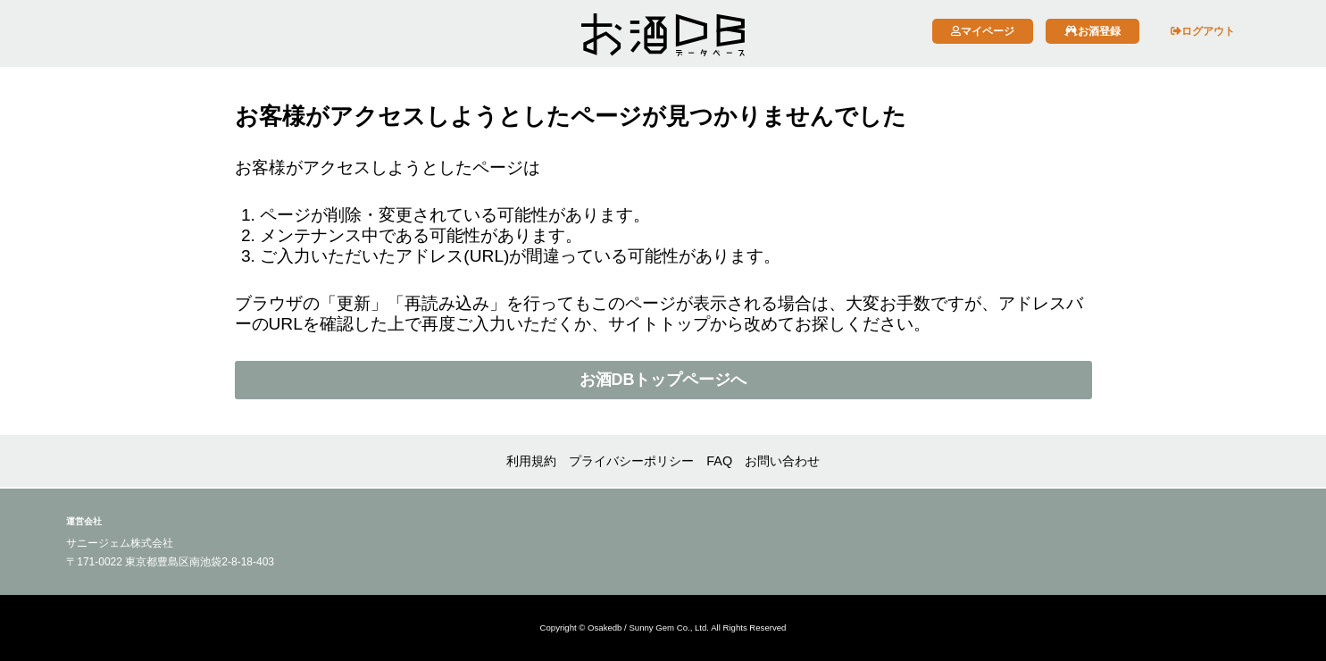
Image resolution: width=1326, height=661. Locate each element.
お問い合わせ (782, 461)
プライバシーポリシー (631, 461)
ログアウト (1203, 31)
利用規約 (531, 461)
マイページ (982, 31)
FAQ (719, 461)
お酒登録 (1092, 31)
